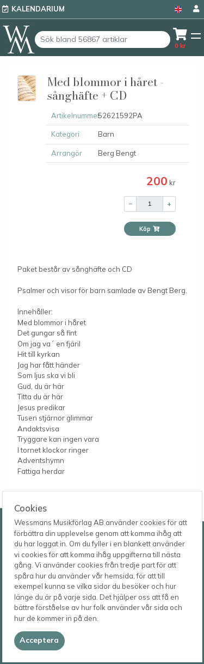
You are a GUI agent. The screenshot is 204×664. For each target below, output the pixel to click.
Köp (149, 229)
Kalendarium (38, 8)
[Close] (39, 640)
